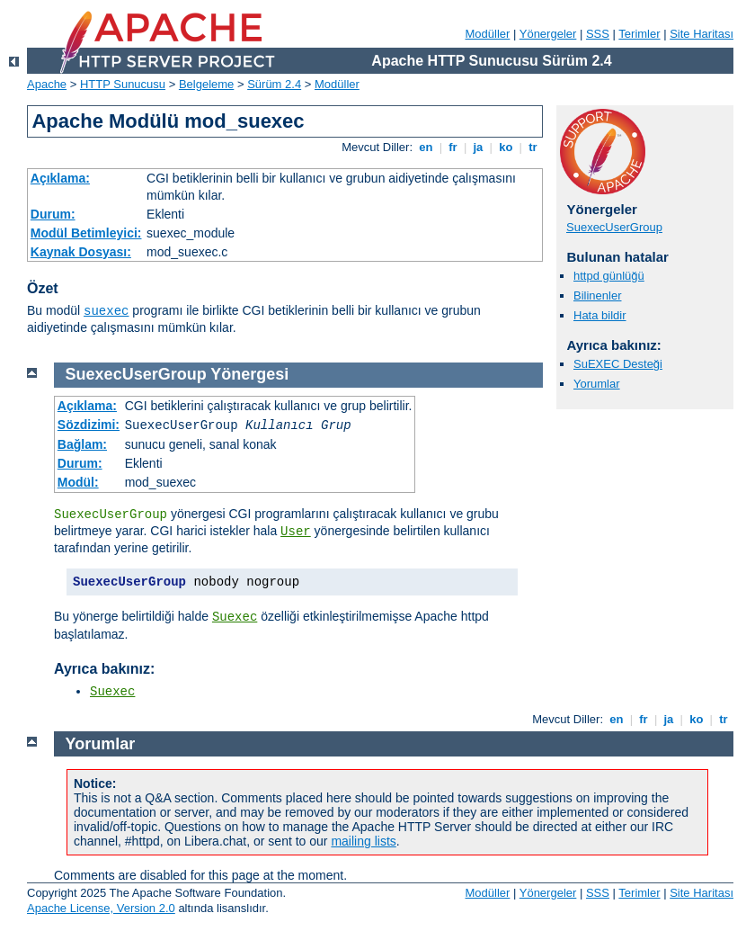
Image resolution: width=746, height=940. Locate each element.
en (426, 147)
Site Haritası (701, 33)
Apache (47, 84)
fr (453, 147)
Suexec (234, 617)
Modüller (488, 33)
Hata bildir (599, 315)
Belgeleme (206, 84)
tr (533, 147)
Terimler (639, 33)
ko (506, 147)
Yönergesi (249, 374)
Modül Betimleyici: (86, 233)
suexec (106, 311)
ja (478, 147)
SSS (597, 33)
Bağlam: (82, 444)
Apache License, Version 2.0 (101, 908)
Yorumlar (596, 383)
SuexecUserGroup (614, 227)
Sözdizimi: (89, 424)
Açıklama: (60, 178)
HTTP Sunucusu (122, 84)
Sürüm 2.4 (274, 84)
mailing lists (363, 841)
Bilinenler (597, 295)
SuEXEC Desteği (617, 364)
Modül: (78, 482)
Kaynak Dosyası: (81, 252)
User (295, 531)
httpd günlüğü (608, 275)
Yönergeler (548, 33)
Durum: (53, 214)
